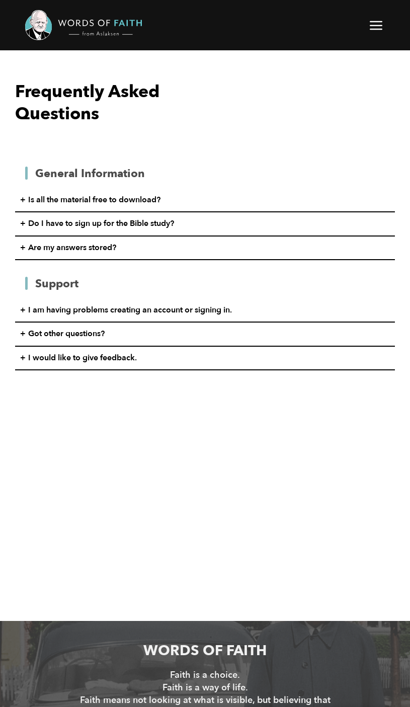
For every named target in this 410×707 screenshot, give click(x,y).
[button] (377, 25)
